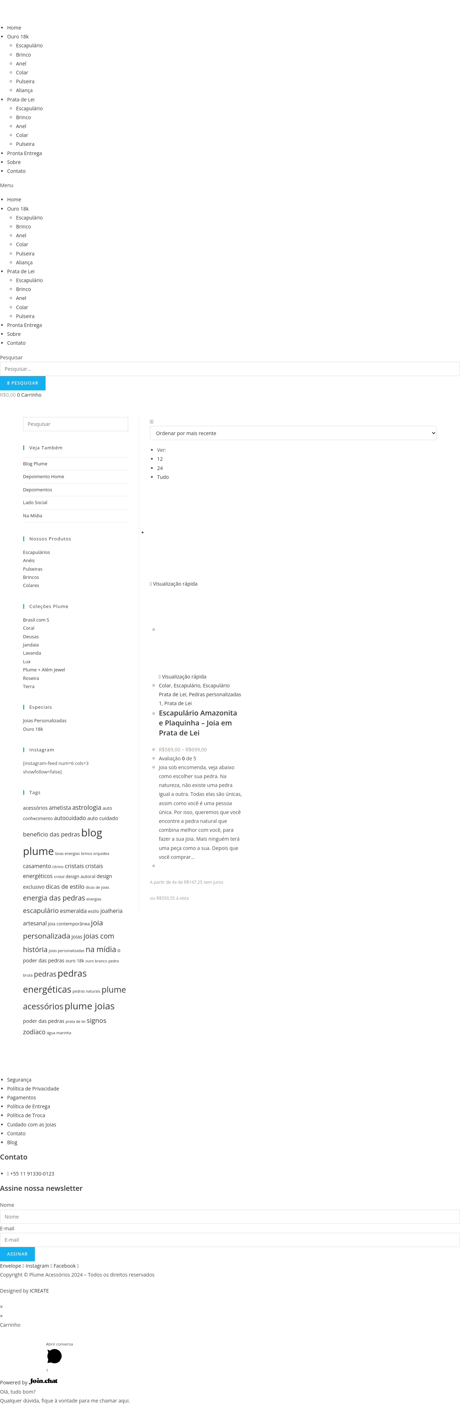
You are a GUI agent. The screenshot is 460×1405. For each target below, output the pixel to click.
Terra (29, 686)
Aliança (24, 90)
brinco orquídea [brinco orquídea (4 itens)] (95, 853)
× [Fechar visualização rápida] (1, 1306)
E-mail (7, 1228)
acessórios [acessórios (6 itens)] (35, 807)
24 (160, 468)
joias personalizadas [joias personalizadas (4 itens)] (66, 950)
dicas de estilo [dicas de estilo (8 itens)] (65, 886)
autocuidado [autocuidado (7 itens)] (70, 818)
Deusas (31, 636)
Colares (31, 585)
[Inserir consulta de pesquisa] (76, 424)
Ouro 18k (18, 36)
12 (160, 458)
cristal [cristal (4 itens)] (59, 876)
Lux (27, 661)
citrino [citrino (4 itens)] (58, 866)
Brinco (23, 54)
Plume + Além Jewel (44, 669)
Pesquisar (11, 357)
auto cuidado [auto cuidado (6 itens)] (102, 818)
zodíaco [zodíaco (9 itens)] (34, 1032)
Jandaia (31, 644)
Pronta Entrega (24, 153)
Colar (22, 72)
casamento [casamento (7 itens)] (37, 866)
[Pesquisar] (23, 383)
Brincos (31, 577)
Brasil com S (36, 620)
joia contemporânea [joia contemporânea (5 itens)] (69, 924)
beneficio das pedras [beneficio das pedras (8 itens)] (51, 834)
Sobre (14, 162)
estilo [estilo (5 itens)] (93, 911)
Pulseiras (33, 569)
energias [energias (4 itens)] (93, 899)
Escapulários (36, 552)
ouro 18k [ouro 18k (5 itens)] (75, 961)
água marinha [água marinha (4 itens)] (59, 1032)
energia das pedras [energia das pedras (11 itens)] (54, 898)
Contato (16, 171)
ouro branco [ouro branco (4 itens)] (96, 960)
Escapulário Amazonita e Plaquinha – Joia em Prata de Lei (198, 723)
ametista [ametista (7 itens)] (60, 808)
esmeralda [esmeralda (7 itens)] (73, 911)
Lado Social (35, 502)
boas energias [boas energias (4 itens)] (67, 853)
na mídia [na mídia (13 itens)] (101, 949)
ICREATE (39, 1290)
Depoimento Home (43, 476)
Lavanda (32, 653)
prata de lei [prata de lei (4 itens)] (75, 1021)
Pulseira (25, 81)
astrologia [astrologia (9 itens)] (86, 807)
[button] (230, 185)
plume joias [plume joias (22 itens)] (89, 1005)
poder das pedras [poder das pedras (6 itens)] (43, 1021)
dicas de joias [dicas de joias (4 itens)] (97, 887)
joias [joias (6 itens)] (77, 936)
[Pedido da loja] (293, 433)
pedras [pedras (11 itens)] (45, 974)
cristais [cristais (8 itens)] (74, 866)
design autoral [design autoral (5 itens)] (80, 876)
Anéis (29, 560)
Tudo (163, 477)
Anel (21, 63)
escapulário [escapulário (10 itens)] (41, 910)
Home (14, 27)
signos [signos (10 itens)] (96, 1020)
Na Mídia (32, 515)
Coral (29, 628)
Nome (7, 1204)
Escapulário (29, 45)
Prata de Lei (21, 99)
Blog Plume (35, 463)
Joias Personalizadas (45, 720)
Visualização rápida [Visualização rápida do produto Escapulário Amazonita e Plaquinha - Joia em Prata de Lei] (174, 583)
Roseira (31, 678)
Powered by (29, 1382)
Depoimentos (37, 489)
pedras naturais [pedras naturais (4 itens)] (86, 991)
